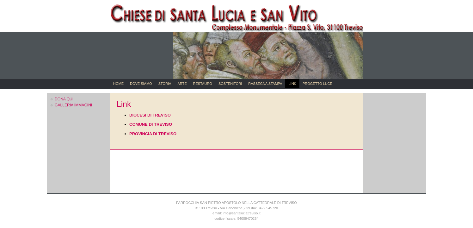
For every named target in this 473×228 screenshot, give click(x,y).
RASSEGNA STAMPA (265, 84)
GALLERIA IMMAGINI (73, 105)
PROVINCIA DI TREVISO (152, 133)
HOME (118, 84)
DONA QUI (64, 99)
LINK (292, 84)
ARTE (182, 84)
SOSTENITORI (230, 84)
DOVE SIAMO (141, 84)
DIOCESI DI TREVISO (150, 115)
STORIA (164, 84)
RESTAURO (202, 84)
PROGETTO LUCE (317, 84)
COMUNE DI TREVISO (150, 124)
